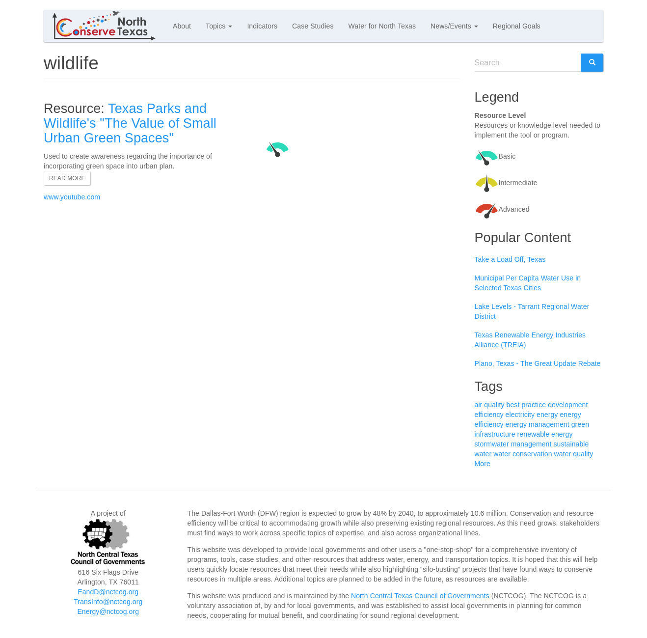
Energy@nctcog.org (108, 611)
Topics (219, 26)
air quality (490, 405)
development (568, 405)
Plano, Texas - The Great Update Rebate (538, 363)
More (482, 464)
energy (547, 414)
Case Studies (312, 26)
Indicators (262, 26)
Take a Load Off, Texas (510, 259)
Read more (67, 178)
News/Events (454, 26)
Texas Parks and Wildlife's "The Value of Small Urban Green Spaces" (130, 123)
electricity (520, 414)
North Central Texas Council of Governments (420, 596)
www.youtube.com (72, 197)
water (483, 454)
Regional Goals (516, 26)
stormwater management (513, 444)
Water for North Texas (382, 26)
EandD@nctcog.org (108, 592)
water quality (573, 454)
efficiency (489, 414)
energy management (537, 424)
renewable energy (545, 434)
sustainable (571, 444)
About (182, 26)
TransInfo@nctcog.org (108, 602)
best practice (526, 405)
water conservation (522, 454)
